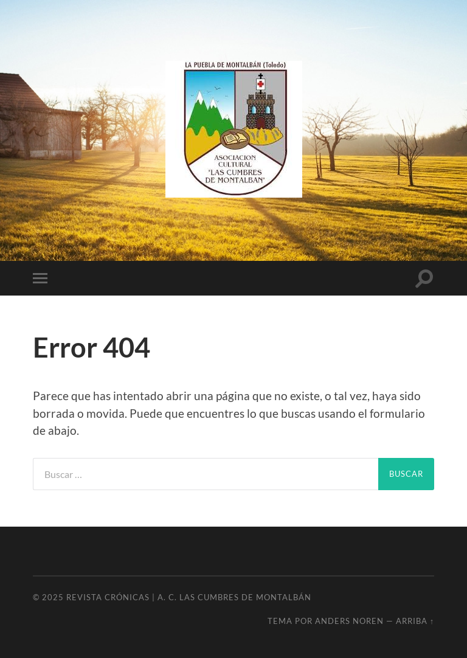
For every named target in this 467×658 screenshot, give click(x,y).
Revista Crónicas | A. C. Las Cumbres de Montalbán (188, 597)
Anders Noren (349, 621)
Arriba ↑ (415, 621)
